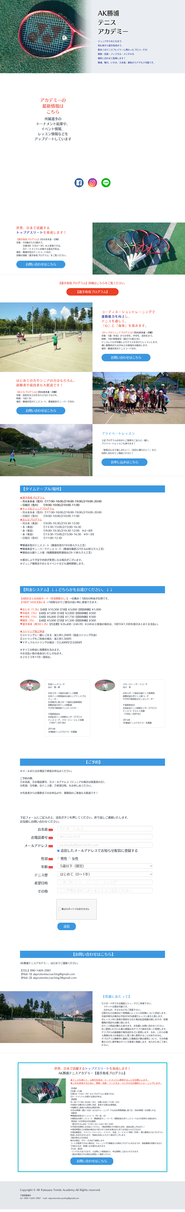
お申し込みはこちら (127, 463)
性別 (44, 860)
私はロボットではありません (73, 910)
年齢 (44, 868)
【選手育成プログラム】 (92, 292)
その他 (43, 892)
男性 (62, 860)
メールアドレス (36, 847)
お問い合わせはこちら (43, 264)
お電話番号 (39, 838)
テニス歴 (41, 876)
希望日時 (41, 884)
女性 (73, 860)
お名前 (43, 830)
